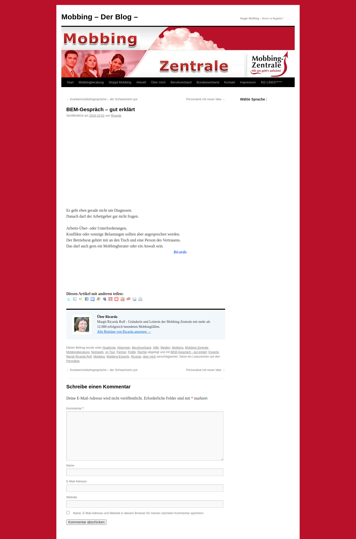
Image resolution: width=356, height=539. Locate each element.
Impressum (248, 82)
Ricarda (116, 115)
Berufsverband (181, 82)
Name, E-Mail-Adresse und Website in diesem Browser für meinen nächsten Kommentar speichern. (138, 513)
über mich (149, 356)
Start (70, 82)
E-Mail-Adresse (76, 481)
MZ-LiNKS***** (271, 82)
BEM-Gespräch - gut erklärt (189, 352)
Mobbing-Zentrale (196, 347)
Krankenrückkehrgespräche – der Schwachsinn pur (102, 99)
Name (70, 465)
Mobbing (177, 347)
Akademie (108, 347)
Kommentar (75, 408)
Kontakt (229, 82)
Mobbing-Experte (118, 356)
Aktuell (141, 82)
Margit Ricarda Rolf (79, 356)
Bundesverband (208, 82)
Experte (214, 352)
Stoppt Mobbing (120, 82)
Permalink (72, 361)
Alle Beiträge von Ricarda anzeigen (124, 332)
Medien (165, 347)
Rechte (142, 352)
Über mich (158, 82)
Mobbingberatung (91, 82)
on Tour (110, 352)
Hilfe (156, 347)
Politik (132, 352)
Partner (121, 352)
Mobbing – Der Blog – (99, 17)
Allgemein (123, 347)
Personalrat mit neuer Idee (205, 99)
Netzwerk (97, 352)
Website (71, 497)
